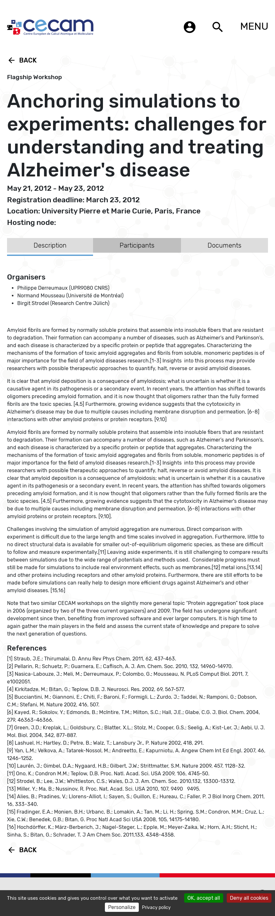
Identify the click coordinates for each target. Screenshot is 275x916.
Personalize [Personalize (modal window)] (122, 907)
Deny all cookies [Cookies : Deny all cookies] (249, 898)
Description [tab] (50, 245)
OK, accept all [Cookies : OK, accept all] (203, 898)
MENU (254, 26)
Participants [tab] (137, 245)
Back (22, 60)
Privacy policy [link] (156, 907)
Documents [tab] (224, 245)
